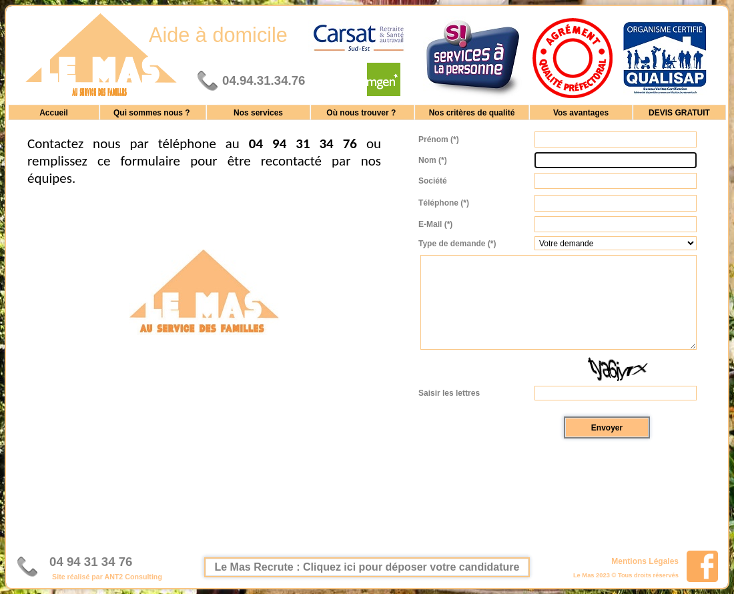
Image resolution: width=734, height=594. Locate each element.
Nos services (258, 112)
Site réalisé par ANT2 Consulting (107, 577)
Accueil (53, 112)
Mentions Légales (645, 560)
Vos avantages (581, 112)
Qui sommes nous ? (152, 112)
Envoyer (607, 427)
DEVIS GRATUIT (679, 112)
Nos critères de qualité (472, 112)
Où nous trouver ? (362, 112)
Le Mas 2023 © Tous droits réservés (626, 575)
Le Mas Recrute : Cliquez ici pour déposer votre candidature (367, 567)
